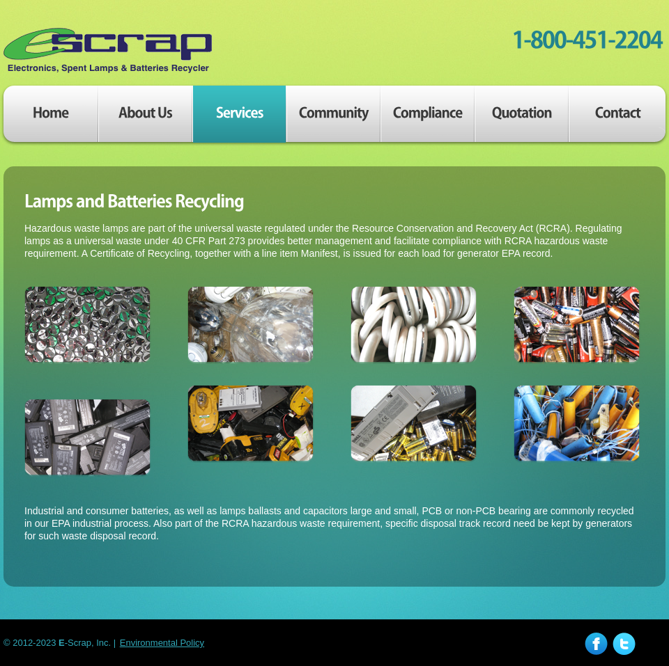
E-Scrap (108, 50)
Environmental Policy (162, 642)
